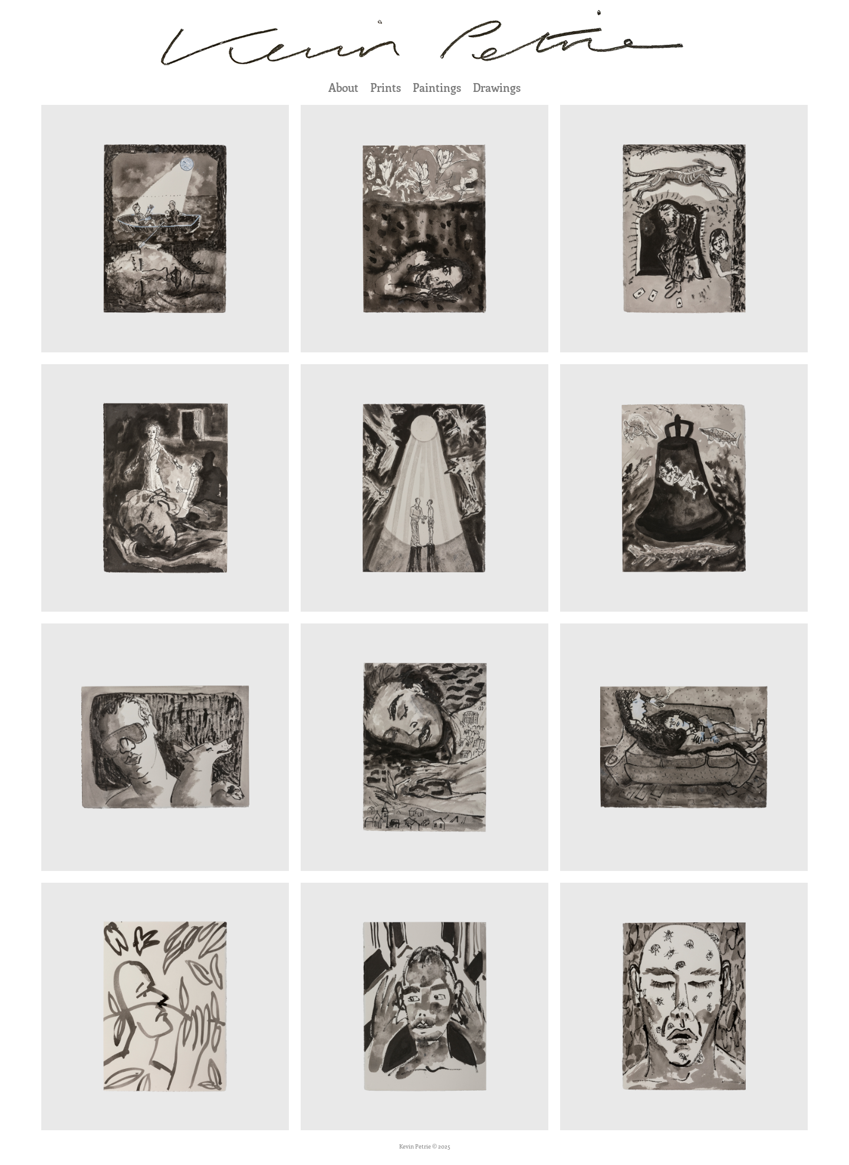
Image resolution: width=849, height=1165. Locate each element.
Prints (385, 87)
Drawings (497, 87)
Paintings (437, 87)
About (343, 87)
